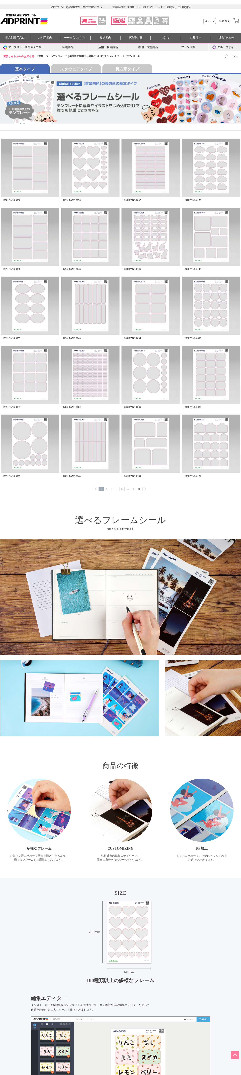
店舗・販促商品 (108, 47)
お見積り (195, 37)
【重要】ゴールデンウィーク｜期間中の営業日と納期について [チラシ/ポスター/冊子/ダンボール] (88, 56)
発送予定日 (135, 37)
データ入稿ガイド (75, 37)
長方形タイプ (127, 69)
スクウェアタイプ (76, 69)
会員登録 (225, 21)
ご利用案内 (45, 37)
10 (139, 489)
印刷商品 (67, 47)
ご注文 (165, 37)
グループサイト (224, 47)
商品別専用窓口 (15, 37)
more (235, 56)
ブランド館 (188, 47)
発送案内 (105, 37)
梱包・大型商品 (148, 47)
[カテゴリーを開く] (23, 47)
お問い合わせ (225, 37)
